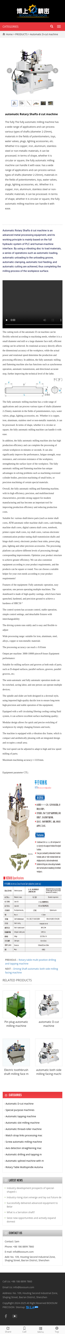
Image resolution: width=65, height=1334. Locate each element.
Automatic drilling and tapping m (24, 1154)
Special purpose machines (20, 1110)
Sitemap (20, 1307)
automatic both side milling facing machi (48, 1072)
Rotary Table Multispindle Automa (24, 1167)
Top (57, 1329)
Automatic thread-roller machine (24, 1129)
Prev (9, 70)
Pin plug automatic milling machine (16, 1024)
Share (8, 1329)
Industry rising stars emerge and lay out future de (34, 1197)
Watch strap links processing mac (24, 1135)
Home (9, 34)
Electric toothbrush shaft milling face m (16, 1072)
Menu (41, 1329)
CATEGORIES (10, 26)
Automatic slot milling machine (23, 1122)
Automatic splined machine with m (25, 1160)
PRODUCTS (21, 34)
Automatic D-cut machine (43, 34)
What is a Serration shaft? (21, 1212)
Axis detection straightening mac (23, 1148)
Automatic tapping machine (21, 1116)
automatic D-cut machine (49, 1024)
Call (24, 1329)
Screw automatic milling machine (24, 1141)
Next (55, 70)
